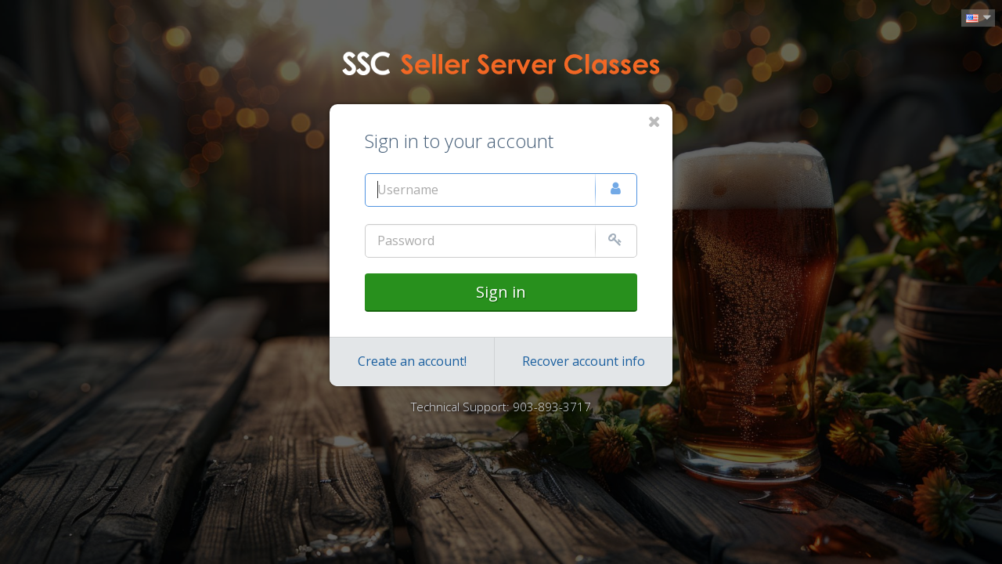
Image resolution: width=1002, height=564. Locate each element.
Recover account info (583, 361)
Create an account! (412, 361)
